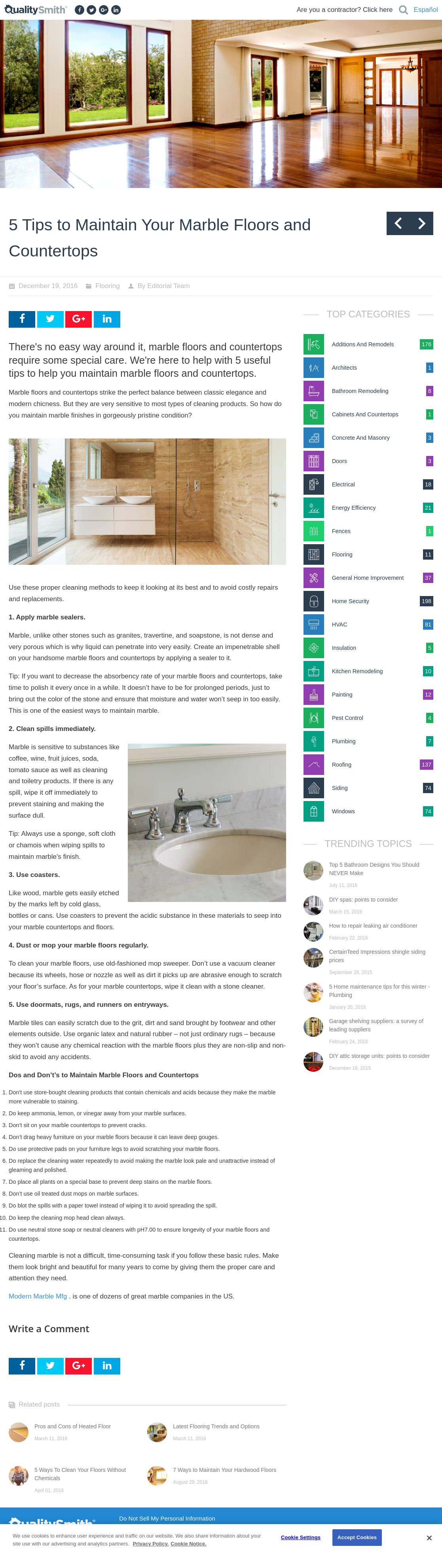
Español (426, 9)
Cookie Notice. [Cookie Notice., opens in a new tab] (188, 1544)
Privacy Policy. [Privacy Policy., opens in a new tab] (151, 1544)
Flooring (107, 286)
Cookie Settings (301, 1537)
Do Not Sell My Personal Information (167, 1518)
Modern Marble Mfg (38, 1296)
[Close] (429, 1538)
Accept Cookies (357, 1537)
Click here (378, 9)
